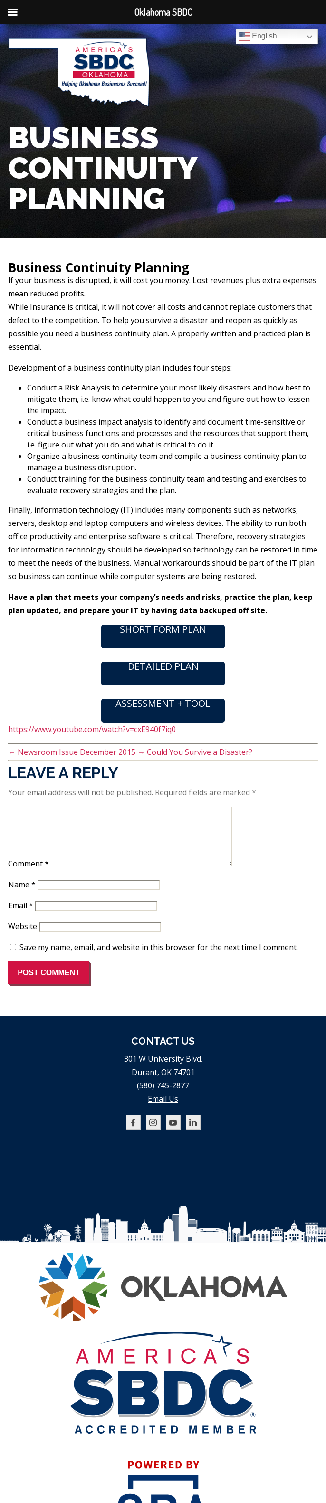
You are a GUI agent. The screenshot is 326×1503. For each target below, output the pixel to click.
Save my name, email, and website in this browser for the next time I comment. (158, 958)
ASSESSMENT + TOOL (163, 704)
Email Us (163, 1110)
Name (22, 896)
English (258, 36)
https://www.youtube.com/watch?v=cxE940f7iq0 (92, 729)
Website (22, 937)
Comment (28, 875)
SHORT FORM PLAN (163, 630)
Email (20, 917)
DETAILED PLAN (163, 667)
